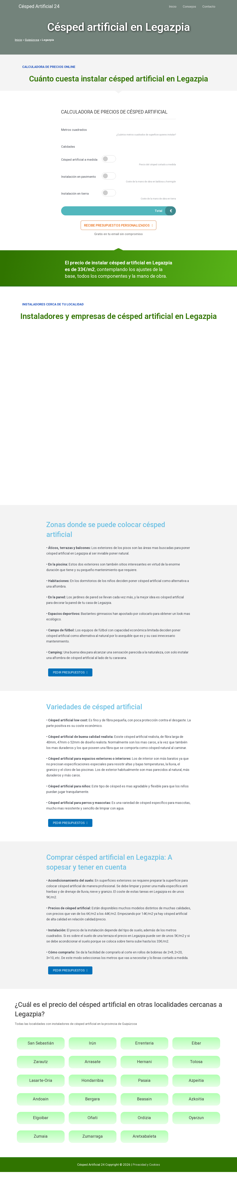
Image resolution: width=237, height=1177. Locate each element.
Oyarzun (196, 1122)
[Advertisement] (118, 354)
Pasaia (144, 1085)
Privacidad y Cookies (146, 1169)
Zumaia (41, 1141)
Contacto (208, 6)
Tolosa (196, 1066)
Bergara (92, 1104)
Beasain (144, 1104)
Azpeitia (196, 1085)
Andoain (41, 1104)
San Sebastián (41, 1048)
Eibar (196, 1048)
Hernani (144, 1066)
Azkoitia (196, 1104)
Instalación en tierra (75, 193)
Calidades (68, 146)
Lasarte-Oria (40, 1085)
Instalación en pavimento (78, 176)
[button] (118, 226)
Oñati (93, 1122)
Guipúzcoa (32, 40)
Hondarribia (92, 1085)
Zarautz (41, 1066)
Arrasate (93, 1066)
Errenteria (144, 1048)
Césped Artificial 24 (39, 6)
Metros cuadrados (74, 130)
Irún (92, 1048)
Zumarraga (92, 1141)
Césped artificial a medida (79, 159)
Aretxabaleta (144, 1141)
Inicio (172, 6)
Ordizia (144, 1122)
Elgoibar (40, 1122)
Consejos (189, 6)
